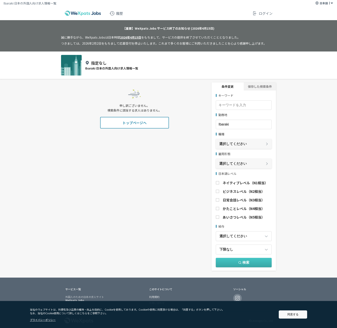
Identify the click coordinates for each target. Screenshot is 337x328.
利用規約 (154, 297)
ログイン (262, 13)
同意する (293, 314)
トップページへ (135, 122)
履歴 (116, 13)
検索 (243, 262)
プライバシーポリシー (43, 320)
